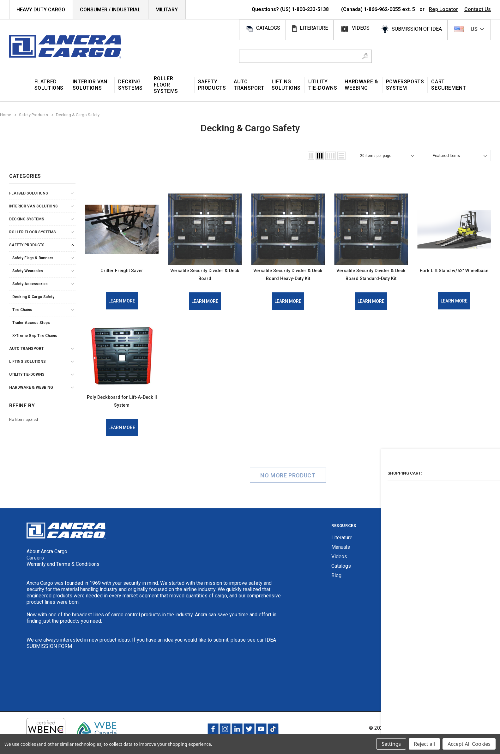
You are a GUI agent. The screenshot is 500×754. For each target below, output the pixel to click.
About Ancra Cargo (47, 559)
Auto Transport (26, 348)
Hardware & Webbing (31, 387)
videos (361, 28)
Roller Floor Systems (32, 232)
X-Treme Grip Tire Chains (34, 335)
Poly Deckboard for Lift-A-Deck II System (122, 408)
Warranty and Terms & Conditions (63, 572)
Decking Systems (26, 219)
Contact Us (477, 9)
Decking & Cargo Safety (33, 297)
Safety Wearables (27, 271)
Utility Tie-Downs (27, 374)
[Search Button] (365, 56)
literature (314, 28)
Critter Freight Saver (122, 270)
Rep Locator (443, 9)
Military (166, 10)
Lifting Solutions (27, 361)
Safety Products (27, 245)
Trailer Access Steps (31, 322)
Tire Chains (22, 310)
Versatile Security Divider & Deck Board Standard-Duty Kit (371, 278)
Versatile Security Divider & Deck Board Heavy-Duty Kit (288, 278)
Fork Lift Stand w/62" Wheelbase (454, 274)
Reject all (424, 743)
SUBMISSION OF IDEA (417, 29)
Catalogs (341, 574)
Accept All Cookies (469, 743)
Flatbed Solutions (28, 193)
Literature (341, 545)
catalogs (268, 28)
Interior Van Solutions (33, 206)
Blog (336, 583)
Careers (35, 565)
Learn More (121, 300)
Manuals (340, 555)
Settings (391, 743)
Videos (339, 564)
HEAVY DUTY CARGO (40, 10)
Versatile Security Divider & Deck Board (205, 274)
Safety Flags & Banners (32, 258)
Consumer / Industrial (110, 10)
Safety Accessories (30, 284)
